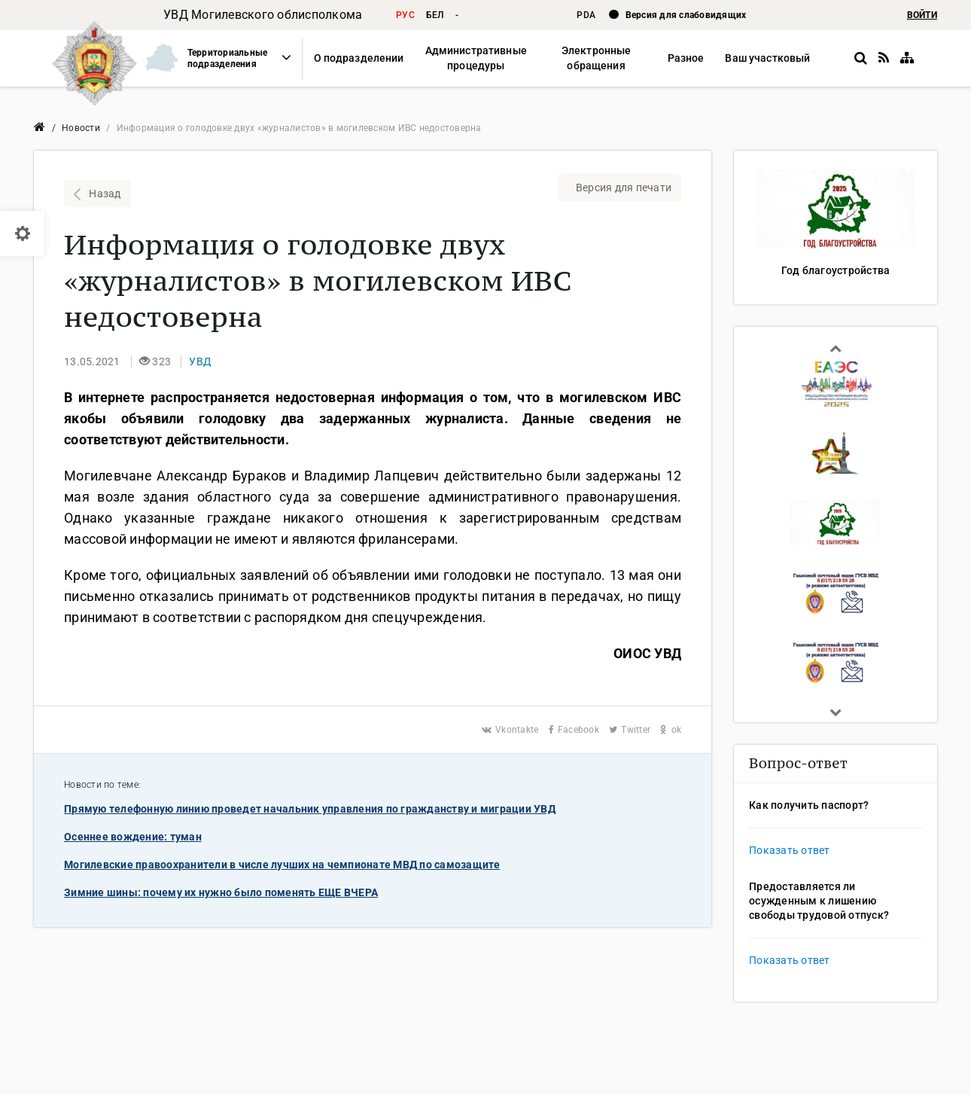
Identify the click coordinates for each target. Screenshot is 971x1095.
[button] (211, 58)
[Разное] (686, 58)
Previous (835, 347)
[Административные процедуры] (475, 58)
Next (835, 712)
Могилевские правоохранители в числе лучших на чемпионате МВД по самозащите (282, 865)
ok (670, 729)
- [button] (456, 15)
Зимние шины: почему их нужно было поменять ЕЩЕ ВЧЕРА (221, 892)
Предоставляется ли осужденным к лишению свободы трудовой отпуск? (819, 900)
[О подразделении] (359, 58)
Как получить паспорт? (809, 805)
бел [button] (435, 15)
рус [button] (405, 15)
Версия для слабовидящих (686, 15)
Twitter (631, 729)
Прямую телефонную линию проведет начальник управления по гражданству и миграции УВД (310, 809)
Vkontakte (511, 729)
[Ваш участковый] (767, 58)
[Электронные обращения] (596, 58)
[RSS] (883, 58)
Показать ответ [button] (789, 850)
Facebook (575, 729)
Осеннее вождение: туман (133, 837)
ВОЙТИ (922, 15)
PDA (587, 15)
